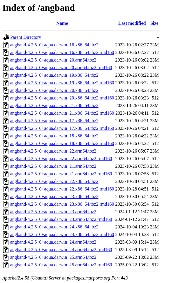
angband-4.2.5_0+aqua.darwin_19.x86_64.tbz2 (54, 75)
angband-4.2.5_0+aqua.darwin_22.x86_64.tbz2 (54, 181)
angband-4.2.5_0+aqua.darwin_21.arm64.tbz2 (53, 166)
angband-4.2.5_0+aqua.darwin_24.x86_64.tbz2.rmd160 (62, 234)
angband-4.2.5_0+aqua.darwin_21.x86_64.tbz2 (54, 105)
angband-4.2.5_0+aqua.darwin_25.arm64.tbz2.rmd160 (61, 264)
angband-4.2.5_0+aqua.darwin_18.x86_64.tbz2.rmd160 (62, 143)
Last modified (132, 23)
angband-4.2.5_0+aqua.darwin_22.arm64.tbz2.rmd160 (61, 158)
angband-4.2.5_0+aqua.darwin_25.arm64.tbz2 (53, 257)
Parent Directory (25, 37)
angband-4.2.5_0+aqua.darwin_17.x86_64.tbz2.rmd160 (62, 128)
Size (154, 23)
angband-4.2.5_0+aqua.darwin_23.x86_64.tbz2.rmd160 (62, 204)
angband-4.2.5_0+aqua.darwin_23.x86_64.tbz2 (54, 196)
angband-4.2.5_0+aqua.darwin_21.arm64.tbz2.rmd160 (61, 173)
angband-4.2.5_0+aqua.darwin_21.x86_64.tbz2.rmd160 (62, 113)
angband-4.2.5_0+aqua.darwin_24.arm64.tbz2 (53, 242)
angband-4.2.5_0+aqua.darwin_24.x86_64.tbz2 (54, 226)
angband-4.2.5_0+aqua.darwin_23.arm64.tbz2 (53, 211)
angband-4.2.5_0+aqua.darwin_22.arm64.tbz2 (53, 151)
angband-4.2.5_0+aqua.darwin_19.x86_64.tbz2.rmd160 (62, 82)
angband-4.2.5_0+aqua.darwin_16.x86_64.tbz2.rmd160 (62, 52)
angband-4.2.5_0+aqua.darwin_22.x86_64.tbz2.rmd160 (62, 188)
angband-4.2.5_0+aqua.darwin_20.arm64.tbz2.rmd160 (61, 67)
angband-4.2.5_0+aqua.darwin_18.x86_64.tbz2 (54, 135)
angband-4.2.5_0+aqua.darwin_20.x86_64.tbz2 (54, 90)
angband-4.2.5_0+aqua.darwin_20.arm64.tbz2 (53, 59)
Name (62, 23)
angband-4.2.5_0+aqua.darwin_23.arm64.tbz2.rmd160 (61, 219)
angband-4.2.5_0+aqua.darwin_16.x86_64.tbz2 (54, 44)
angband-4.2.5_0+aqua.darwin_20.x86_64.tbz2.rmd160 (62, 97)
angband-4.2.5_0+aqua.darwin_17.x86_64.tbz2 (54, 120)
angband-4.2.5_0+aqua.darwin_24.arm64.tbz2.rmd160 (61, 249)
